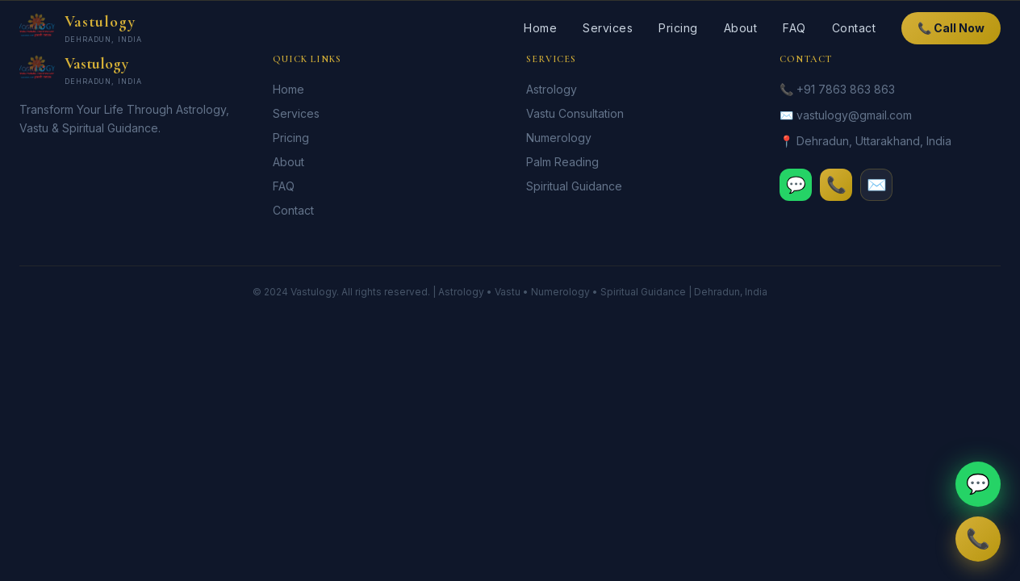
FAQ (794, 28)
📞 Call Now (951, 28)
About (741, 28)
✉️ (877, 184)
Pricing (678, 28)
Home (540, 28)
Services (608, 28)
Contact (854, 28)
